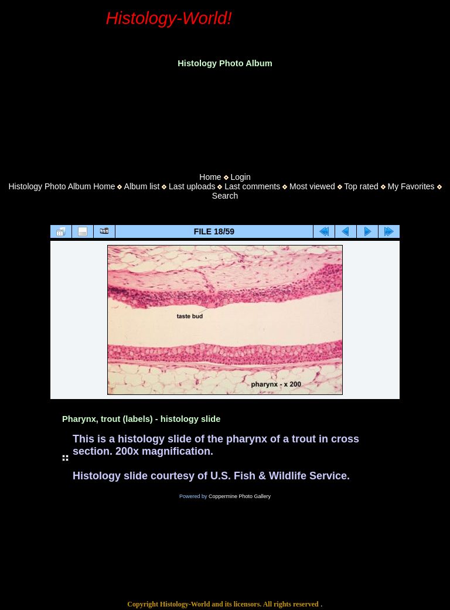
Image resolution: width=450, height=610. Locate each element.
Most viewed (312, 186)
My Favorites (410, 186)
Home (210, 177)
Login (240, 177)
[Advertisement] (225, 116)
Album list (142, 186)
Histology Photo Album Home (62, 186)
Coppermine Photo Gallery (240, 496)
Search (225, 195)
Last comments (252, 186)
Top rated (361, 186)
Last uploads (192, 186)
